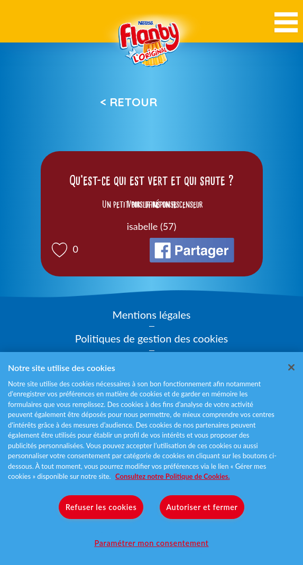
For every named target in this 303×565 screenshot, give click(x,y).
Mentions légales (152, 314)
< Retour (128, 102)
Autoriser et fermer (201, 507)
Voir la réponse (152, 204)
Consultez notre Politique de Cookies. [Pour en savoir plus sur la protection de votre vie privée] (172, 476)
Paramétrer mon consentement (151, 543)
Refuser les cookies (101, 507)
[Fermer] (291, 367)
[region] (151, 458)
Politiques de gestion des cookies (151, 338)
